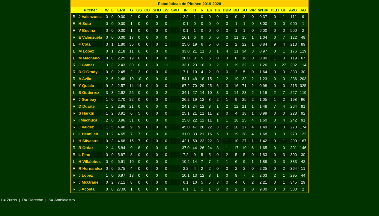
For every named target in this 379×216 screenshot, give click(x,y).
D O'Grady (88, 72)
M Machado (89, 58)
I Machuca (88, 120)
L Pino (84, 154)
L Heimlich (88, 134)
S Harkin (86, 113)
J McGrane (88, 182)
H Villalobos (90, 161)
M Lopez (86, 51)
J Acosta (87, 189)
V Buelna (87, 30)
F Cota (85, 44)
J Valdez (86, 127)
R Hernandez (90, 168)
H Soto (85, 23)
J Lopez (86, 175)
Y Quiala (86, 85)
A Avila (85, 78)
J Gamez (86, 65)
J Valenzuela (90, 16)
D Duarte (87, 106)
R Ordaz (86, 148)
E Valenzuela (90, 37)
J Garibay (87, 99)
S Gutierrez (89, 92)
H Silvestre (89, 141)
